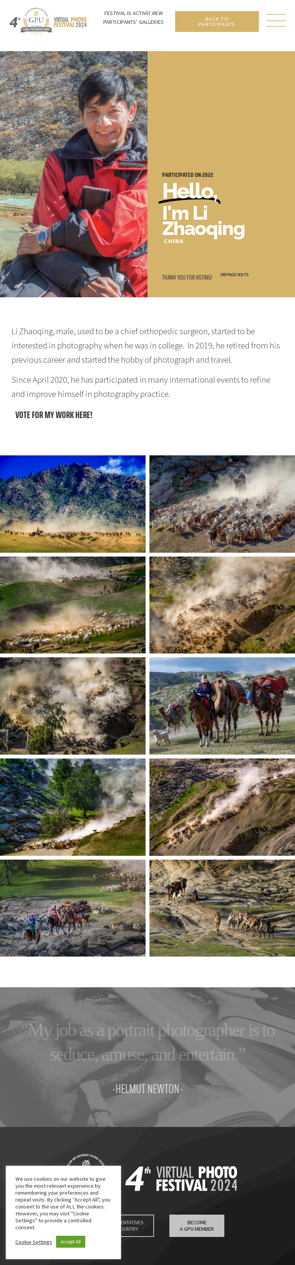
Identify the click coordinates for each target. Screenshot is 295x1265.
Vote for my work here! (54, 414)
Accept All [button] (71, 1241)
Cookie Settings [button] (33, 1241)
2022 (207, 175)
